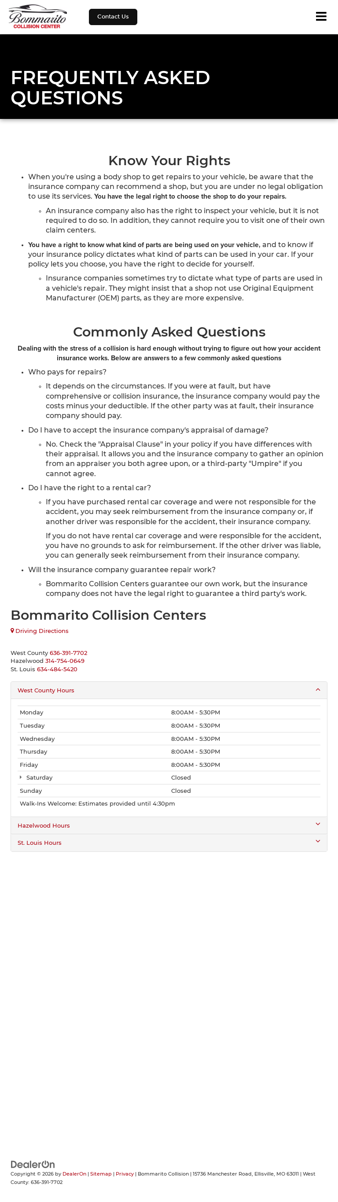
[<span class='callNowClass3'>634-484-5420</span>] (57, 669)
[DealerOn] (33, 1163)
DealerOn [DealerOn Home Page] (74, 1174)
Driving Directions (40, 630)
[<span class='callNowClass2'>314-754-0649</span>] (64, 660)
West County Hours (169, 690)
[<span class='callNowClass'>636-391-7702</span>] (68, 652)
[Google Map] (169, 974)
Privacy (125, 1174)
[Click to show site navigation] (321, 17)
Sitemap (101, 1174)
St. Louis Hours (169, 842)
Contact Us (113, 16)
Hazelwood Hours (169, 825)
